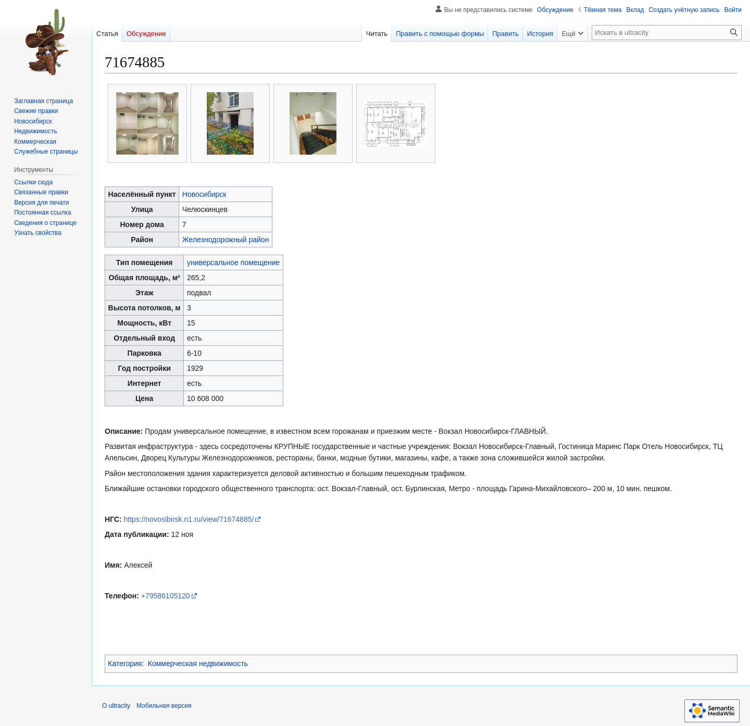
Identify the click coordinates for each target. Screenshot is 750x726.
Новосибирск (204, 194)
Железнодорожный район (225, 239)
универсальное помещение (233, 262)
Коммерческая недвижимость (198, 663)
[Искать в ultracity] (667, 32)
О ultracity (116, 705)
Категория (125, 663)
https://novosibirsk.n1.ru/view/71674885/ (189, 519)
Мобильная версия (164, 705)
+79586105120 (165, 596)
